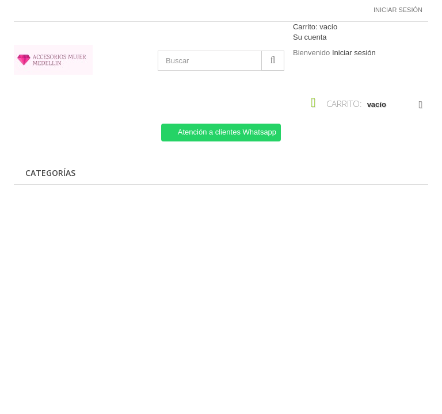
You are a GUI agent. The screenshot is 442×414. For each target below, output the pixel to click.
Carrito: (315, 26)
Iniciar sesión (398, 9)
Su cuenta (310, 37)
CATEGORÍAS (50, 172)
